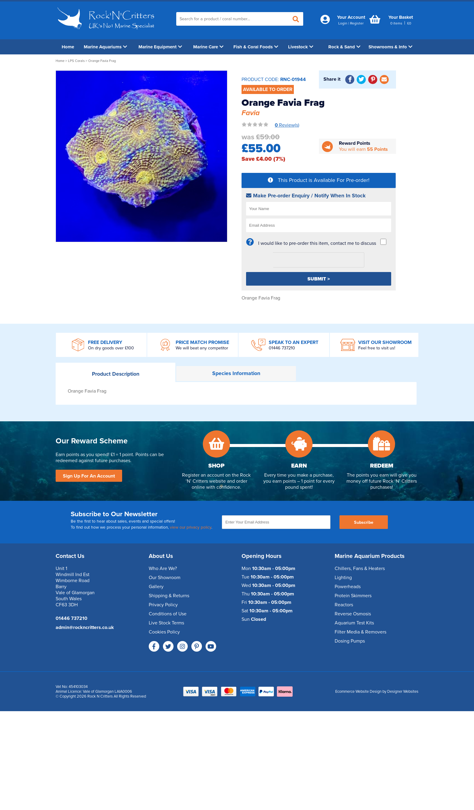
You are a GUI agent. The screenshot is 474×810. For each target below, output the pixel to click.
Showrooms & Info (390, 46)
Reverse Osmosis (353, 614)
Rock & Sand (344, 46)
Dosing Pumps (350, 641)
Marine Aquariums (105, 46)
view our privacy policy (190, 527)
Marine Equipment (160, 46)
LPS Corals (76, 61)
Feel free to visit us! (376, 348)
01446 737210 (282, 348)
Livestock (300, 46)
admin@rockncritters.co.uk (85, 627)
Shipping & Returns (169, 596)
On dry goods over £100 (111, 348)
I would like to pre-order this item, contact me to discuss (317, 243)
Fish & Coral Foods (255, 46)
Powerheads (348, 587)
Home (68, 47)
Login (342, 23)
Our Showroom (164, 578)
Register (357, 23)
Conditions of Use (168, 614)
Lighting (343, 578)
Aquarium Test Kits (354, 623)
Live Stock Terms (166, 623)
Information (236, 373)
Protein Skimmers (353, 596)
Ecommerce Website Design (358, 691)
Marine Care (208, 46)
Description (115, 374)
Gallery (156, 587)
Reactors (344, 605)
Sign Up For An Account (89, 476)
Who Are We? (163, 568)
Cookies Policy (164, 632)
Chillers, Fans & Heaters (360, 568)
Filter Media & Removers (360, 632)
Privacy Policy (163, 605)
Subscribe (363, 522)
